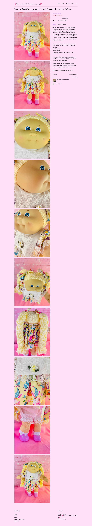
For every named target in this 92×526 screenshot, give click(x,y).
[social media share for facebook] (53, 20)
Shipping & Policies (61, 24)
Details (54, 24)
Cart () (72, 3)
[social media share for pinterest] (58, 20)
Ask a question (63, 20)
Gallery (67, 3)
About (63, 3)
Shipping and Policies (19, 519)
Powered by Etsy (62, 519)
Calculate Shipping (57, 13)
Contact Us (16, 521)
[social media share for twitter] (55, 20)
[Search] (77, 3)
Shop (59, 3)
